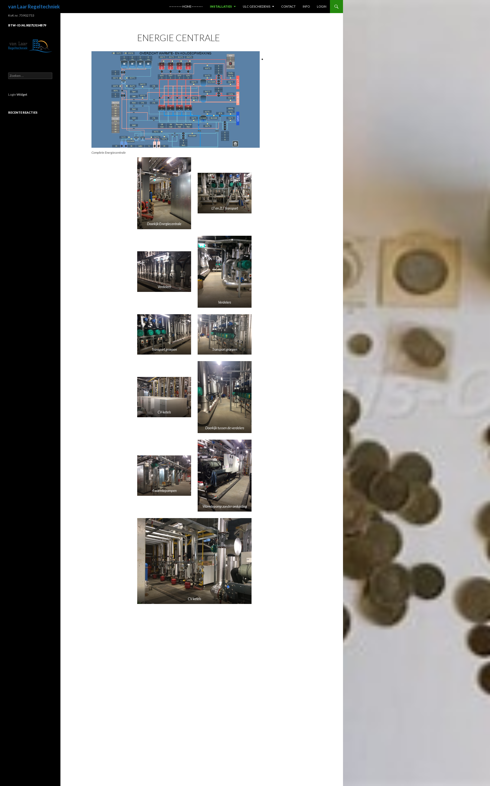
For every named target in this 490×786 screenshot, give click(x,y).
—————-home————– (186, 6)
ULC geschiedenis (256, 6)
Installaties (221, 6)
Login (321, 6)
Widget (22, 94)
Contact (288, 6)
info (306, 6)
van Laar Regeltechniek (34, 7)
